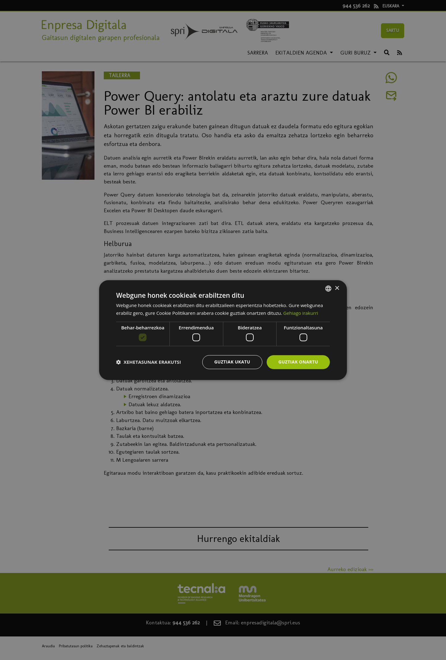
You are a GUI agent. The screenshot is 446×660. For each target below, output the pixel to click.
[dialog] (223, 330)
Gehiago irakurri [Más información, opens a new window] (300, 313)
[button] (148, 362)
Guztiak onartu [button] (298, 362)
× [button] (336, 288)
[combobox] (328, 288)
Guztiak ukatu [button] (231, 362)
